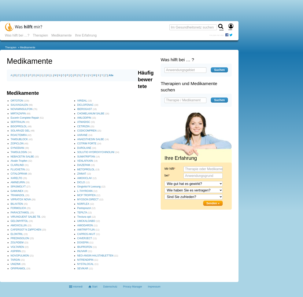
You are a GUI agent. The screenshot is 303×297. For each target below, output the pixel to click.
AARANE (82, 135)
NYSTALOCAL (85, 264)
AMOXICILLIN (19, 225)
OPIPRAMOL (18, 268)
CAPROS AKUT (86, 234)
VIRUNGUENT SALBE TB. (26, 216)
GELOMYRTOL (19, 221)
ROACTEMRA (19, 135)
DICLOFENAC (85, 104)
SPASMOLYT (18, 186)
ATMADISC (83, 122)
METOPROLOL (86, 169)
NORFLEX (83, 203)
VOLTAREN (17, 246)
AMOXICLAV (84, 178)
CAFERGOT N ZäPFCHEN (26, 229)
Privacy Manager (132, 286)
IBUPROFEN (84, 246)
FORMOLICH (18, 208)
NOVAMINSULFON (22, 109)
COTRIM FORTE (86, 143)
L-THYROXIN (85, 191)
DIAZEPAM (83, 165)
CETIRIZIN (83, 126)
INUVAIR (82, 251)
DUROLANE (84, 147)
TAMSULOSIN (19, 152)
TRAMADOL (18, 195)
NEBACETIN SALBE (22, 156)
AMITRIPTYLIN (86, 229)
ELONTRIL (17, 234)
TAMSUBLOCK (19, 139)
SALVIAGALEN (19, 104)
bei (167, 175)
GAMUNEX (17, 191)
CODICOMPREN (86, 130)
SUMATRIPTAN (86, 156)
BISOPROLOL (19, 126)
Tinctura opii (84, 216)
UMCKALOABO (86, 221)
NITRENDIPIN (85, 259)
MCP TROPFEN (86, 195)
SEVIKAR (82, 268)
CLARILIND (17, 165)
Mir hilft (169, 168)
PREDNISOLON (20, 238)
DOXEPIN (83, 242)
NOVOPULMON (20, 255)
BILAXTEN (17, 203)
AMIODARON (85, 225)
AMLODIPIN (84, 117)
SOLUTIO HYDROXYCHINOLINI (95, 152)
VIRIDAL (82, 100)
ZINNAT (81, 173)
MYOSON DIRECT (88, 199)
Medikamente (61, 35)
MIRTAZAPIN (18, 113)
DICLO (81, 182)
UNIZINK (16, 264)
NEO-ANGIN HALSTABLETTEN (95, 255)
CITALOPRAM (19, 173)
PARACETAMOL (20, 212)
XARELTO (16, 178)
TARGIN (15, 259)
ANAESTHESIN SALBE (90, 139)
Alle (111, 75)
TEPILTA (82, 212)
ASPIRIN (16, 251)
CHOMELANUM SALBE (90, 113)
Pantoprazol (84, 208)
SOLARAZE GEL (20, 130)
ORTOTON (17, 100)
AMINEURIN (18, 182)
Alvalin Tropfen (19, 160)
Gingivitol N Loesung (89, 186)
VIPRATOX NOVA (21, 199)
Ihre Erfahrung (86, 35)
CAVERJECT (84, 238)
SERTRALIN (18, 122)
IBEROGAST (84, 109)
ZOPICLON (17, 143)
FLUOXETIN (18, 169)
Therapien (40, 35)
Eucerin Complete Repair (25, 117)
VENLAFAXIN (85, 160)
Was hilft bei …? (17, 35)
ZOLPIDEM (17, 242)
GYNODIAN (17, 147)
